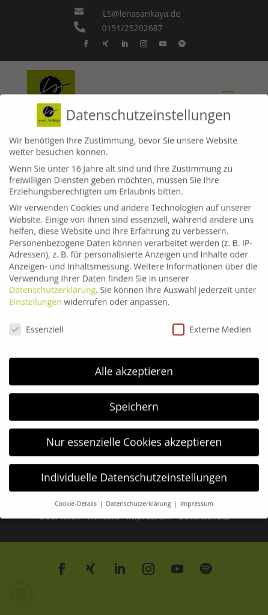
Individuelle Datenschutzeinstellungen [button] (134, 470)
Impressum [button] (196, 496)
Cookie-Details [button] (77, 496)
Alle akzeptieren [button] (134, 363)
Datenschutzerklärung (52, 282)
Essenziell (36, 321)
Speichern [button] (133, 399)
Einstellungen (35, 293)
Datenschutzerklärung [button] (139, 496)
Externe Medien (211, 321)
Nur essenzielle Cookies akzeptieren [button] (134, 434)
